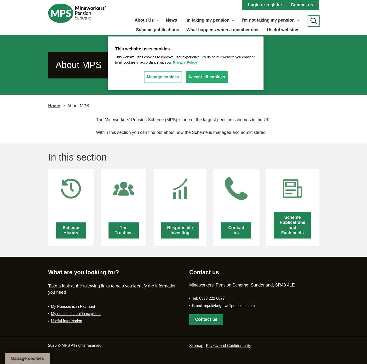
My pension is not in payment (76, 314)
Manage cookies (27, 358)
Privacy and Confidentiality (228, 346)
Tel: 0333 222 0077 (208, 298)
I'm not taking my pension (270, 20)
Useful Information (66, 321)
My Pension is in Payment (73, 306)
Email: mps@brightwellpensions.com (223, 306)
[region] (186, 63)
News (171, 20)
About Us (147, 20)
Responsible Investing (180, 230)
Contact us (302, 4)
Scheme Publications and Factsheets (292, 225)
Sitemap (196, 346)
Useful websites (283, 29)
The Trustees (123, 230)
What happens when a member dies (222, 29)
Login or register (265, 4)
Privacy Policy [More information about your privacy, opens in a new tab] (185, 62)
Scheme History (71, 230)
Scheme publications (157, 29)
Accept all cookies (206, 77)
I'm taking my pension (209, 20)
